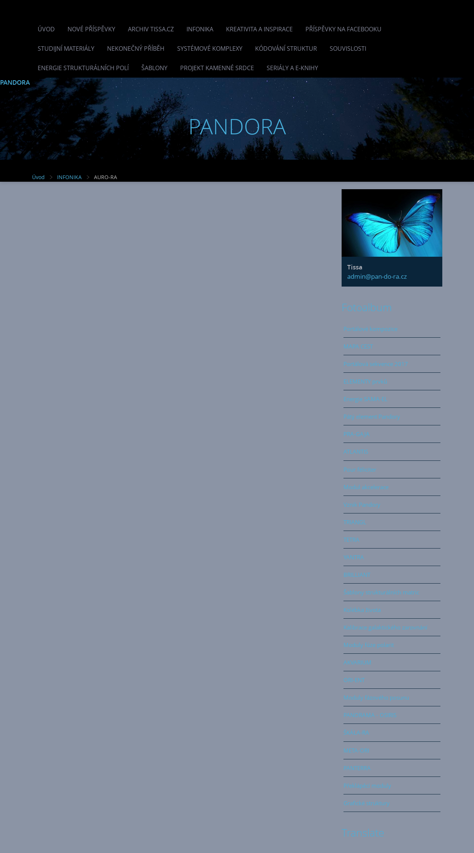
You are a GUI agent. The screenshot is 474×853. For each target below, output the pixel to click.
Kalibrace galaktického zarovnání (385, 627)
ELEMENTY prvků (365, 381)
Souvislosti (348, 48)
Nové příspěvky (91, 29)
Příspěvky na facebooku (343, 29)
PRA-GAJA (356, 434)
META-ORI (356, 750)
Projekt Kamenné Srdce (217, 68)
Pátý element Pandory (371, 416)
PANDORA (15, 82)
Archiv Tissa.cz (151, 29)
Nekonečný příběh (135, 48)
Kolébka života (362, 609)
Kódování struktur (286, 48)
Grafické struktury (366, 803)
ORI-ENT (354, 680)
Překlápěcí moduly (367, 785)
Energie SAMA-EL (365, 399)
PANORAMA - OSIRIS (369, 715)
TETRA (351, 539)
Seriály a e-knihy (292, 68)
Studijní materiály (66, 48)
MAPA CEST (358, 346)
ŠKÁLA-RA (356, 732)
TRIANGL (354, 522)
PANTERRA (357, 768)
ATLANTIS (355, 451)
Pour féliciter (359, 469)
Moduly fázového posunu (376, 697)
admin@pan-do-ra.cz (377, 276)
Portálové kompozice (370, 328)
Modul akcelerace (366, 487)
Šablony (154, 68)
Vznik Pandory (361, 504)
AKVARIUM (357, 662)
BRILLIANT (356, 574)
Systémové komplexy (209, 48)
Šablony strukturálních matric (381, 592)
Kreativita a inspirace (259, 29)
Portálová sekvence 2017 (375, 364)
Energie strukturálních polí (83, 68)
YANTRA (353, 557)
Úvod (46, 29)
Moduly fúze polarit (368, 645)
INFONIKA (199, 29)
